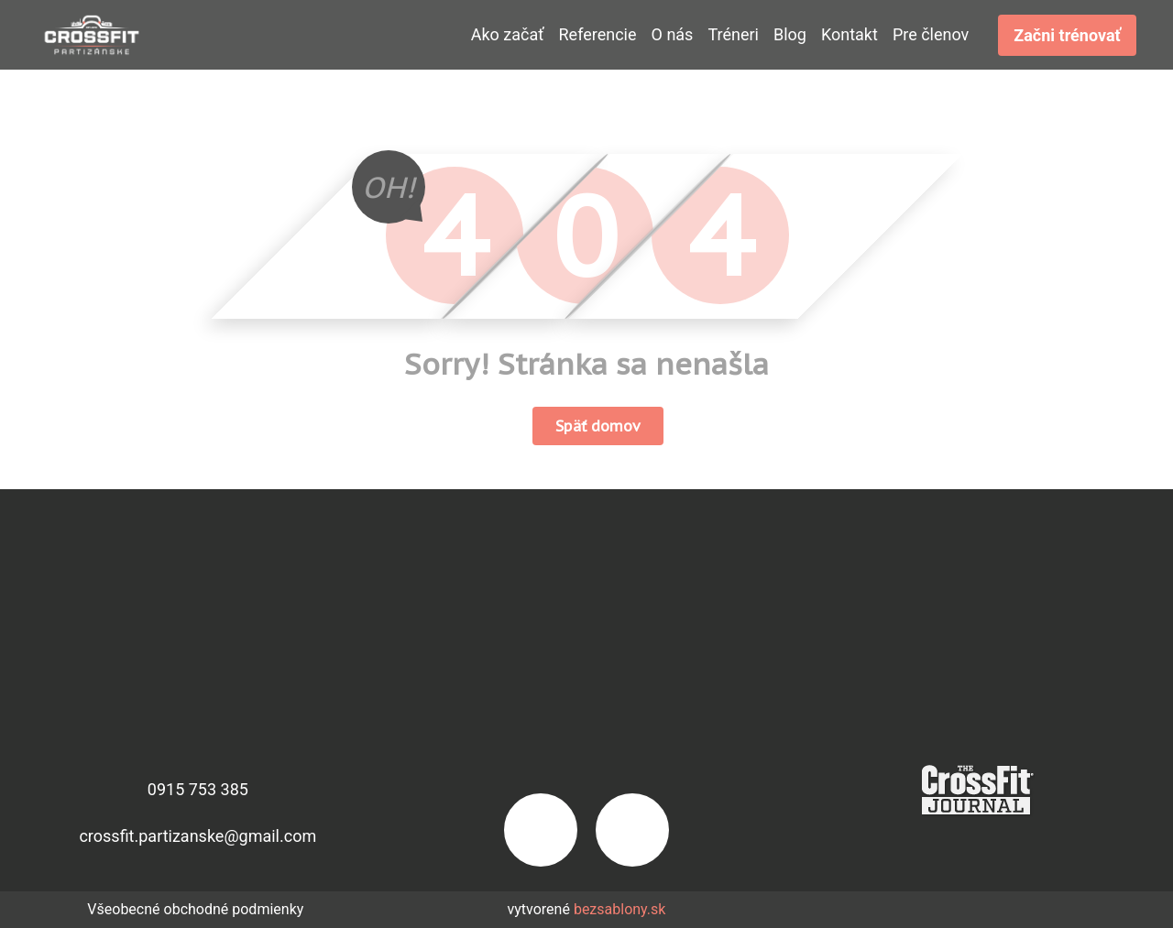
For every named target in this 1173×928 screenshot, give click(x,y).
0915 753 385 (198, 789)
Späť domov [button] (598, 426)
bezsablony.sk (620, 909)
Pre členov (931, 34)
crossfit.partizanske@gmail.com (197, 836)
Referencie (598, 34)
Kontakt (849, 34)
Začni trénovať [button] (1067, 35)
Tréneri (733, 34)
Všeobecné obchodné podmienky (195, 909)
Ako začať (507, 34)
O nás (673, 34)
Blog (789, 34)
